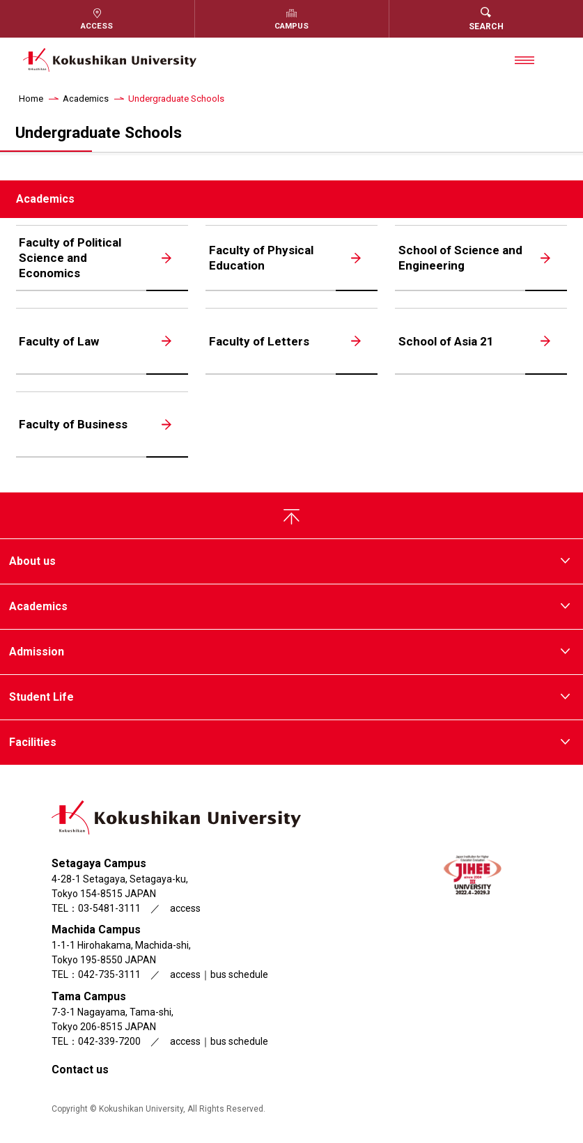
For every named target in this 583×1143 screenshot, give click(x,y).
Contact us (80, 1071)
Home (31, 98)
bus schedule (239, 975)
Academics (86, 98)
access (185, 909)
